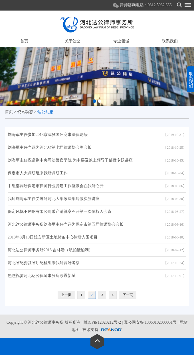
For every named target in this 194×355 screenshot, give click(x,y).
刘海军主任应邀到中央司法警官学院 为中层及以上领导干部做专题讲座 (70, 160)
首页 (24, 41)
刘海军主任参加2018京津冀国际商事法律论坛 (48, 134)
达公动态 (45, 112)
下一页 (128, 295)
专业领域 (121, 41)
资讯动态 (25, 112)
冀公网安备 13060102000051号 (150, 322)
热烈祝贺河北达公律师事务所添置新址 (42, 276)
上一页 (66, 295)
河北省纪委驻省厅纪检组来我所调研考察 (44, 263)
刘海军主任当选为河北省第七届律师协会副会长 (50, 147)
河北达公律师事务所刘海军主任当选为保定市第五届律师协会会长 (66, 224)
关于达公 (73, 41)
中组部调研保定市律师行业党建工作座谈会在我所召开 (56, 186)
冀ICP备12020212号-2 (102, 322)
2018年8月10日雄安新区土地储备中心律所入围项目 (53, 237)
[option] (97, 76)
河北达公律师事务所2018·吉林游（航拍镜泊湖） (50, 250)
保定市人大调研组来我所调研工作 (38, 173)
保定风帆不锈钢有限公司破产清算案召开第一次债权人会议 (60, 211)
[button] (94, 101)
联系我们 (170, 41)
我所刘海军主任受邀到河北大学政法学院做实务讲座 (54, 199)
